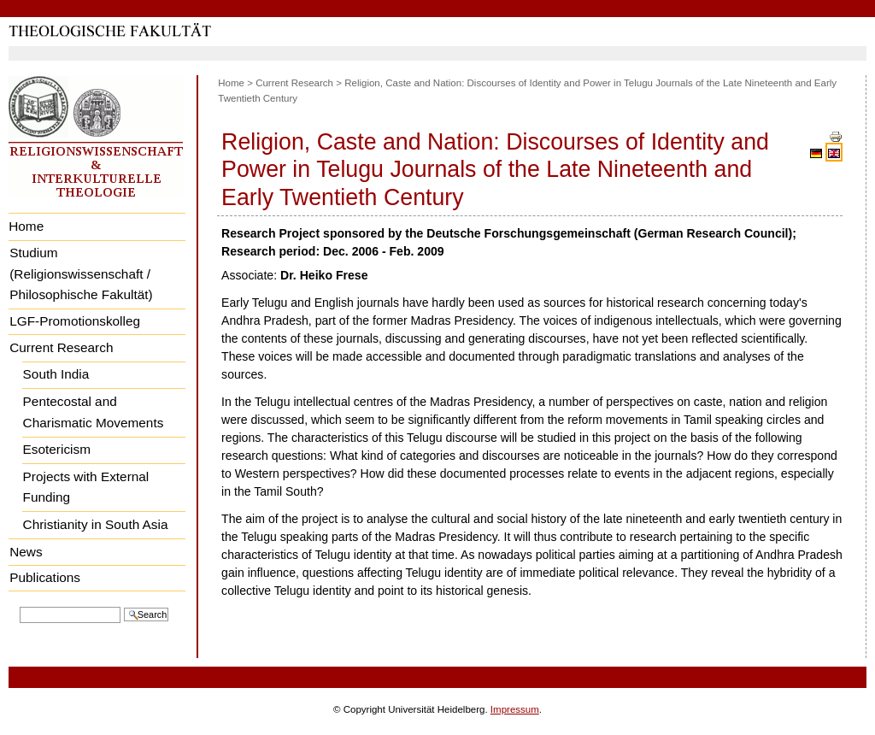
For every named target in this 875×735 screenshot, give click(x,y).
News (25, 551)
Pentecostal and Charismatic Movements (93, 412)
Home (26, 226)
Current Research (61, 347)
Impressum (514, 709)
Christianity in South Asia (95, 524)
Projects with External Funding (86, 487)
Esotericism (57, 449)
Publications (44, 577)
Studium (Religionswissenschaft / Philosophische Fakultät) (80, 273)
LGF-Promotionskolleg (74, 321)
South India (56, 374)
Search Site (19, 605)
